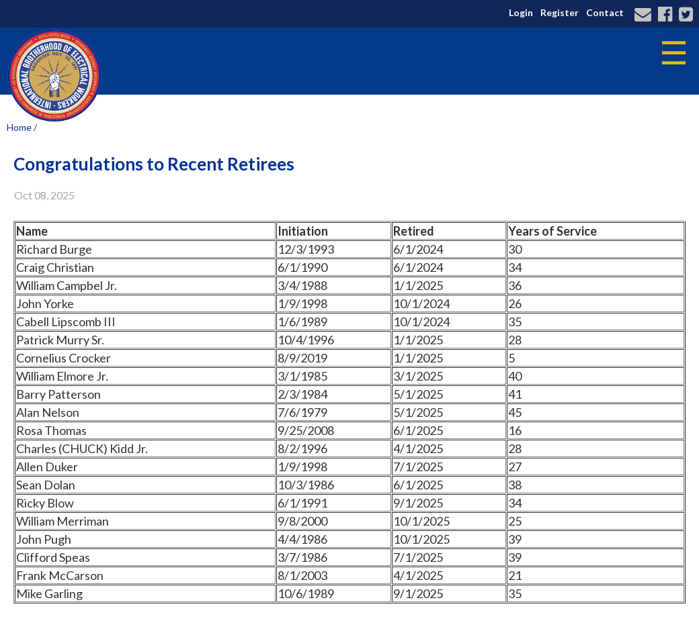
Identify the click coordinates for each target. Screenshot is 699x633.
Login (521, 12)
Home (19, 127)
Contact (605, 12)
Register (559, 12)
